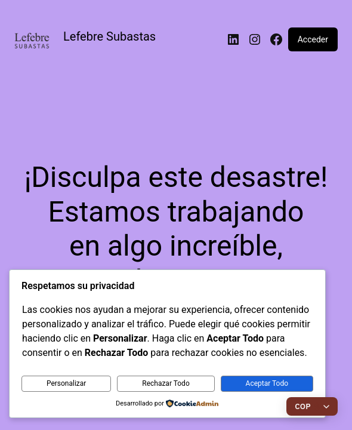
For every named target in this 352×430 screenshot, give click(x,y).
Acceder (313, 39)
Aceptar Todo (267, 383)
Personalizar (67, 383)
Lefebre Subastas (109, 36)
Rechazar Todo (166, 383)
